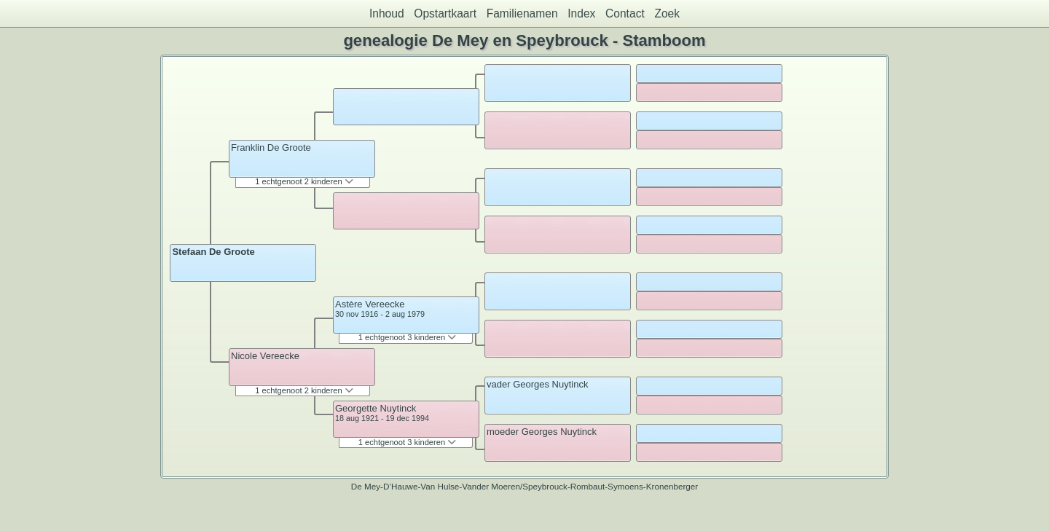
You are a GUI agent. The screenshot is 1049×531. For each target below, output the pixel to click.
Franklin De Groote (271, 147)
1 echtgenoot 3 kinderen (407, 337)
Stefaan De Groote (213, 251)
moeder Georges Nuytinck (542, 431)
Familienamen (522, 13)
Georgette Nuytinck (375, 408)
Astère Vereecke (369, 304)
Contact (625, 13)
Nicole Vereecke (265, 355)
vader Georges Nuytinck (537, 384)
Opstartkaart (445, 13)
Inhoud (386, 13)
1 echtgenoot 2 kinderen (304, 181)
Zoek (667, 13)
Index (581, 13)
